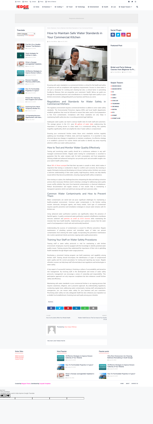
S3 (113, 92)
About (25, 1)
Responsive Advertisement (76, 18)
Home (17, 1)
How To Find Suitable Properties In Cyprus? (32, 90)
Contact (33, 1)
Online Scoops (19, 357)
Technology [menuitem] (80, 7)
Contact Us (134, 383)
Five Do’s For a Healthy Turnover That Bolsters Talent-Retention (32, 45)
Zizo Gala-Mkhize (52, 41)
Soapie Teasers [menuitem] (124, 7)
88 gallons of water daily (84, 124)
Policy (40, 1)
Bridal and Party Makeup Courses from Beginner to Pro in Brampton (123, 68)
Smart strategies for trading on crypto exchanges (31, 54)
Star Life (115, 100)
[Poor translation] (7, 395)
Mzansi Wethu (117, 89)
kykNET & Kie (116, 118)
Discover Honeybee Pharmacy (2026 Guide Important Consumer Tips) (33, 81)
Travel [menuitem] (69, 7)
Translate (29, 35)
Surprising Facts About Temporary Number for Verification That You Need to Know (32, 107)
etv (113, 112)
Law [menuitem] (113, 7)
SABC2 (114, 97)
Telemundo (116, 103)
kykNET (114, 115)
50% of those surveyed (59, 165)
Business (53, 28)
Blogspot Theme (25, 383)
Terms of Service (50, 1)
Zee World (115, 106)
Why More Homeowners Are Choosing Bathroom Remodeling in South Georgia (120, 357)
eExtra (114, 109)
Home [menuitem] (36, 7)
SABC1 (114, 95)
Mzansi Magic (116, 86)
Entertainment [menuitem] (93, 7)
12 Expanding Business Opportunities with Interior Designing (33, 116)
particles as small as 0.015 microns (77, 218)
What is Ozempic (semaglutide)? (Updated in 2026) (33, 63)
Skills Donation (19, 356)
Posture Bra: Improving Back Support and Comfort (33, 99)
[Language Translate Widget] (26, 34)
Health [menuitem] (105, 7)
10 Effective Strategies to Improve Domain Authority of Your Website (33, 72)
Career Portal (19, 359)
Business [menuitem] (46, 7)
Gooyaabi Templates (45, 383)
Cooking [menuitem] (58, 7)
